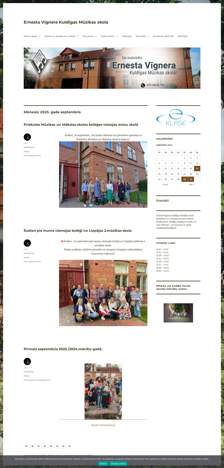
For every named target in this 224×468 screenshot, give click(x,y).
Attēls (26, 151)
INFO (38, 155)
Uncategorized (43, 379)
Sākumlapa (30, 36)
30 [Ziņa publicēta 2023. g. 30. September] (191, 179)
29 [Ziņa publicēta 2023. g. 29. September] (184, 179)
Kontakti (141, 36)
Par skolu (88, 36)
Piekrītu (103, 464)
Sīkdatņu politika (118, 464)
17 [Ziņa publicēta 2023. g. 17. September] (197, 168)
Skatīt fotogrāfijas (103, 425)
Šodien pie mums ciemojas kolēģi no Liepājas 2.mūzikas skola (79, 230)
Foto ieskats (29, 155)
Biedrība (183, 36)
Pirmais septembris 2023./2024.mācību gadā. (64, 349)
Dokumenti (108, 36)
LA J (26, 143)
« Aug (165, 184)
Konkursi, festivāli (163, 36)
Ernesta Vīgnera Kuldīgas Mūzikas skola (66, 22)
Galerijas (127, 36)
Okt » (191, 184)
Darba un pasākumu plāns (59, 36)
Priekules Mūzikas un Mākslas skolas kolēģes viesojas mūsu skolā (82, 125)
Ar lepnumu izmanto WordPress (79, 455)
